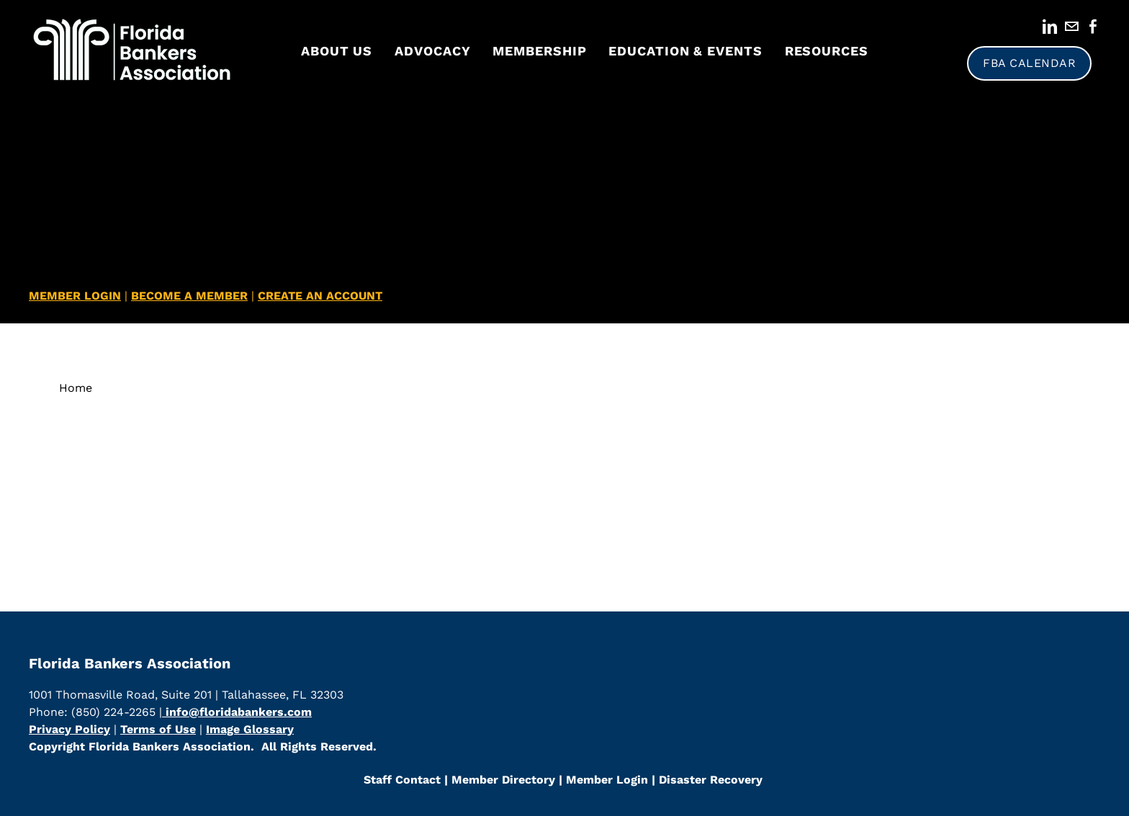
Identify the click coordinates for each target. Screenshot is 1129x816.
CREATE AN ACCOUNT (320, 295)
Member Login (605, 779)
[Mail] (1071, 26)
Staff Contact (402, 779)
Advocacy (432, 50)
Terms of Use (158, 729)
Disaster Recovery (711, 779)
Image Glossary (250, 729)
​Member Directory (503, 779)
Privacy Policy (69, 729)
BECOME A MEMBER (189, 295)
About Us (336, 50)
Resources (826, 50)
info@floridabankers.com (237, 712)
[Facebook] (1093, 26)
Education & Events (685, 50)
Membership (539, 50)
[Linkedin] (1050, 26)
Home (75, 388)
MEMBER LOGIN (75, 295)
